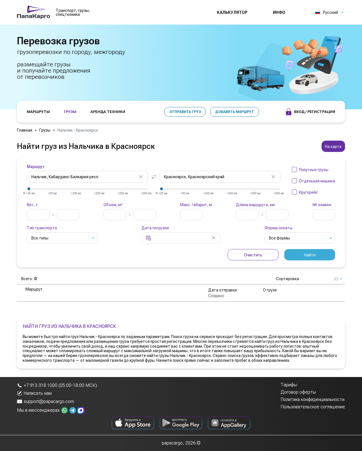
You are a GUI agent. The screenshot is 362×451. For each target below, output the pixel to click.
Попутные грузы (313, 169)
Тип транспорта (42, 228)
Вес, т (32, 205)
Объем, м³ (113, 205)
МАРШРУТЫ (38, 112)
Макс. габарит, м (196, 205)
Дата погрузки (155, 228)
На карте (333, 146)
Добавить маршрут (234, 112)
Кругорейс (308, 192)
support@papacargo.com (45, 401)
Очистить (253, 255)
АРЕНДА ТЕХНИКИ (107, 112)
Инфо (279, 12)
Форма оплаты (278, 228)
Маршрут (36, 167)
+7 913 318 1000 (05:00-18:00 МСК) (57, 385)
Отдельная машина (317, 181)
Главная (24, 130)
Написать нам (34, 393)
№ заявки (322, 205)
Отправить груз (185, 112)
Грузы (44, 130)
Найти (310, 255)
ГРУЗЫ (70, 112)
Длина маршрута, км (255, 205)
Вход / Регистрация (310, 111)
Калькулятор (232, 12)
